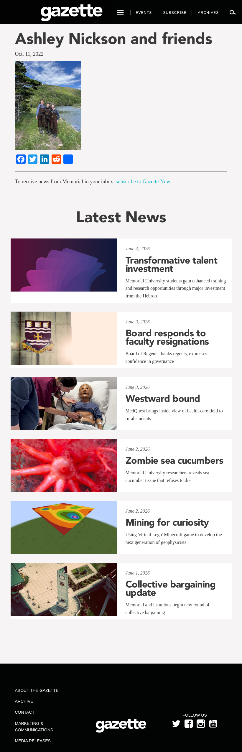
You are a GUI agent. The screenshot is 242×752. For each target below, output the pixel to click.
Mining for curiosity (167, 522)
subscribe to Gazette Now (143, 182)
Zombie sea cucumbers (174, 460)
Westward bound (163, 398)
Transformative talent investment (172, 264)
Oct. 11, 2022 (29, 54)
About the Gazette (37, 690)
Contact (25, 712)
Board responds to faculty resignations (167, 337)
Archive (24, 701)
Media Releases (33, 740)
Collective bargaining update (171, 588)
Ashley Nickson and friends (113, 38)
